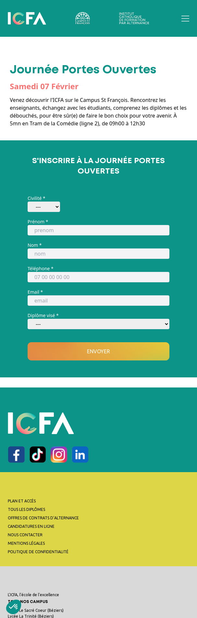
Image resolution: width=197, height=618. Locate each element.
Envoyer (98, 351)
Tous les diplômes (26, 509)
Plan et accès (22, 501)
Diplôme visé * (43, 315)
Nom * (35, 245)
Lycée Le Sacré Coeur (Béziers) (36, 610)
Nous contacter (25, 535)
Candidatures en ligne (31, 526)
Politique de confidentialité (38, 552)
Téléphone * (41, 268)
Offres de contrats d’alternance (43, 518)
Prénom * (38, 221)
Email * (35, 292)
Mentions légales (26, 543)
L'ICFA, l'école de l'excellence (98, 599)
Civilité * (36, 198)
